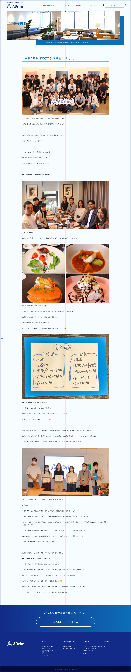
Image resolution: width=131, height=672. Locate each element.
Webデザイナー (88, 653)
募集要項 (78, 5)
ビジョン (66, 5)
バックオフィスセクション (91, 648)
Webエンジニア (88, 651)
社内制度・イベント (69, 648)
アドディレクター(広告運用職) (92, 646)
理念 (43, 653)
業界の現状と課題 (47, 646)
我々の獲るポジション (49, 651)
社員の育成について (48, 648)
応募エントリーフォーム (65, 622)
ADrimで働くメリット (50, 5)
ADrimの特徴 (67, 646)
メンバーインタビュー (111, 646)
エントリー (114, 5)
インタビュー (92, 5)
